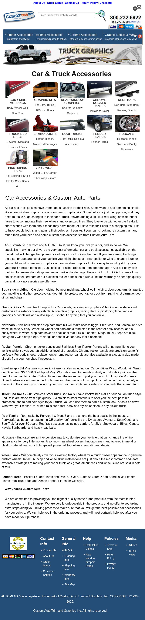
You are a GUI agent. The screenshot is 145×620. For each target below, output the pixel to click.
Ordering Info (69, 558)
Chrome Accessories (85, 37)
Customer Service (49, 573)
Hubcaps (126, 133)
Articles (133, 545)
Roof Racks (72, 133)
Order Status (55, 2)
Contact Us (72, 2)
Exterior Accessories (51, 37)
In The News (132, 552)
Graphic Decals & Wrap (121, 37)
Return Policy (89, 2)
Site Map (69, 584)
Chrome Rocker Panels (99, 103)
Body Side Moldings (17, 101)
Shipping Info (69, 567)
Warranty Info (69, 576)
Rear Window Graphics (72, 101)
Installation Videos (92, 547)
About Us (39, 2)
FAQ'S (68, 550)
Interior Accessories (20, 37)
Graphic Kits (45, 100)
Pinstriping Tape (17, 169)
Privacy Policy (111, 565)
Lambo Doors (45, 133)
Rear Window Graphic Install (90, 560)
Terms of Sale (112, 547)
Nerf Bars (127, 100)
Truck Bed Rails (18, 135)
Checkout (106, 2)
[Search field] (66, 15)
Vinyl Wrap (45, 167)
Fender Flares (99, 135)
